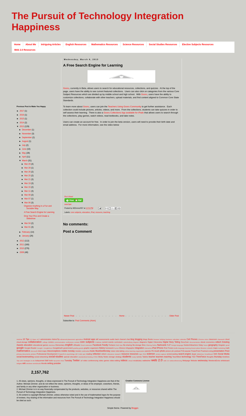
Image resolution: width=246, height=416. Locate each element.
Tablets (145, 357)
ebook (203, 342)
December (27, 130)
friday (201, 345)
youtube (57, 363)
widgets (19, 363)
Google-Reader (30, 348)
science (151, 353)
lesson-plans (195, 348)
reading (89, 354)
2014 (22, 122)
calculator (176, 339)
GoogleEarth (58, 348)
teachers (160, 357)
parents (148, 351)
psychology (71, 354)
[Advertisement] (123, 309)
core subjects (76, 212)
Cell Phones (192, 339)
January (26, 236)
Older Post (174, 316)
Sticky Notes (103, 357)
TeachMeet (176, 357)
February (26, 232)
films (144, 345)
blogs (145, 339)
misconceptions (54, 351)
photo (162, 351)
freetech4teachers (191, 345)
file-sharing (127, 345)
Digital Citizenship (155, 342)
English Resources (76, 44)
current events (108, 342)
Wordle (44, 363)
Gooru (66, 88)
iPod (165, 348)
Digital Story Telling (171, 342)
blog (132, 339)
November (27, 134)
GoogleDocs (48, 348)
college (44, 342)
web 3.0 (166, 361)
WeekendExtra (214, 361)
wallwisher (146, 361)
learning (188, 348)
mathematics (23, 350)
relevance (110, 354)
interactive (148, 348)
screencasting (172, 354)
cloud (227, 339)
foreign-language (177, 345)
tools (51, 361)
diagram (136, 342)
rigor (140, 354)
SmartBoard (208, 354)
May (24, 153)
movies (78, 351)
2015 (22, 118)
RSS (144, 354)
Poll (182, 351)
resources (134, 354)
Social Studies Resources (163, 44)
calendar (183, 339)
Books (150, 339)
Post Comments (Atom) (85, 320)
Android (86, 339)
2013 (22, 126)
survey (139, 357)
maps (215, 348)
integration (139, 348)
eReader (76, 345)
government (68, 348)
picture (168, 351)
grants (81, 348)
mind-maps (42, 351)
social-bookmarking (25, 357)
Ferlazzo (112, 345)
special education (71, 357)
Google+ (40, 348)
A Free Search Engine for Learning (39, 212)
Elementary (60, 345)
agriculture (79, 339)
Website (194, 361)
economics (210, 342)
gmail (228, 345)
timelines (226, 357)
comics (51, 342)
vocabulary (137, 361)
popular (188, 351)
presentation (218, 351)
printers (33, 354)
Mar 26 (27, 172)
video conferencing (90, 361)
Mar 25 (27, 175)
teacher (152, 357)
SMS (215, 354)
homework (109, 348)
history (102, 348)
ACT (38, 339)
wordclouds (37, 363)
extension (88, 345)
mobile (64, 351)
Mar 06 (27, 202)
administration (45, 339)
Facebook (97, 345)
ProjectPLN (62, 354)
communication (59, 342)
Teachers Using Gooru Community (124, 106)
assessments (104, 339)
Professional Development (47, 354)
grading (76, 348)
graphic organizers (91, 348)
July (24, 145)
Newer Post (69, 316)
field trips (119, 345)
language (181, 348)
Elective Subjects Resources (197, 44)
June (24, 149)
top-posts (56, 361)
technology (186, 357)
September (27, 137)
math (228, 348)
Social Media (224, 354)
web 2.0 (157, 360)
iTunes (170, 348)
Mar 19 (27, 183)
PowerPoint (195, 351)
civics (206, 339)
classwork (221, 339)
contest (76, 342)
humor (116, 348)
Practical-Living (207, 351)
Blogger (134, 408)
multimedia (85, 351)
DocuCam (185, 342)
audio (112, 339)
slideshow (200, 354)
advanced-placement (67, 339)
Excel (83, 345)
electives (52, 345)
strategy (118, 357)
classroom (213, 339)
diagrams (143, 342)
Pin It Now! (69, 197)
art (97, 339)
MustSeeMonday (102, 351)
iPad (93, 212)
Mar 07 (27, 199)
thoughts (210, 357)
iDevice (122, 348)
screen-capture (161, 354)
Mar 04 (27, 223)
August (25, 141)
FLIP (169, 345)
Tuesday (68, 360)
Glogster (221, 345)
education (86, 212)
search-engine (184, 354)
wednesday (203, 360)
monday (71, 351)
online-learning (130, 351)
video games (104, 361)
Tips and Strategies (24, 361)
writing (50, 363)
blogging (138, 339)
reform (103, 354)
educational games (40, 345)
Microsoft (34, 351)
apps (93, 339)
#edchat (19, 339)
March (25, 160)
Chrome (201, 339)
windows (29, 363)
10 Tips (26, 339)
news (113, 351)
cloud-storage (22, 342)
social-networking (41, 357)
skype (194, 354)
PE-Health (155, 351)
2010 (22, 248)
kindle (176, 348)
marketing (221, 348)
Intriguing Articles (51, 44)
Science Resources (133, 44)
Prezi (227, 351)
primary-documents (23, 354)
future (206, 345)
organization (140, 351)
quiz (83, 354)
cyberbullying (127, 342)
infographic (130, 348)
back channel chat (122, 339)
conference (70, 342)
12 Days (33, 339)
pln (172, 351)
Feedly (105, 345)
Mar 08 (27, 195)
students (126, 356)
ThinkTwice (201, 357)
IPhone (160, 348)
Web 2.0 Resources (24, 50)
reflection (97, 354)
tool (46, 360)
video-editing (115, 361)
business (169, 339)
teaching (106, 212)
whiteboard (225, 361)
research (118, 354)
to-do (33, 361)
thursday (218, 357)
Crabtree (98, 342)
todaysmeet (40, 361)
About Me (30, 44)
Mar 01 (27, 227)
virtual (130, 361)
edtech (218, 342)
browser (156, 339)
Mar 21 (27, 179)
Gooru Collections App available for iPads (124, 112)
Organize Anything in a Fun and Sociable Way (38, 207)
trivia (62, 361)
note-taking (119, 351)
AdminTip (56, 339)
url (81, 361)
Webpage (186, 361)
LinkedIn (210, 348)
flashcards (161, 345)
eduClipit (68, 204)
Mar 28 (27, 168)
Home (17, 44)
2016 (22, 115)
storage (112, 357)
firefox (154, 345)
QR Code (78, 354)
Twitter (76, 360)
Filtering (149, 345)
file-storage (136, 345)
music (92, 351)
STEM (95, 357)
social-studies (56, 356)
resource (98, 212)
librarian (203, 348)
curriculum (118, 342)
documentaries (195, 342)
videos (124, 360)
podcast (177, 351)
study (134, 357)
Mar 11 (27, 191)
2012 (22, 241)
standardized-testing (85, 357)
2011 (22, 244)
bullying (162, 339)
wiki (24, 363)
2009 (22, 252)
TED (194, 357)
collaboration (35, 342)
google (20, 348)
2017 (22, 111)
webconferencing (176, 361)
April (24, 157)
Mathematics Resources (104, 44)
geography (213, 345)
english (69, 345)
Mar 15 (27, 187)
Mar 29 (27, 164)
